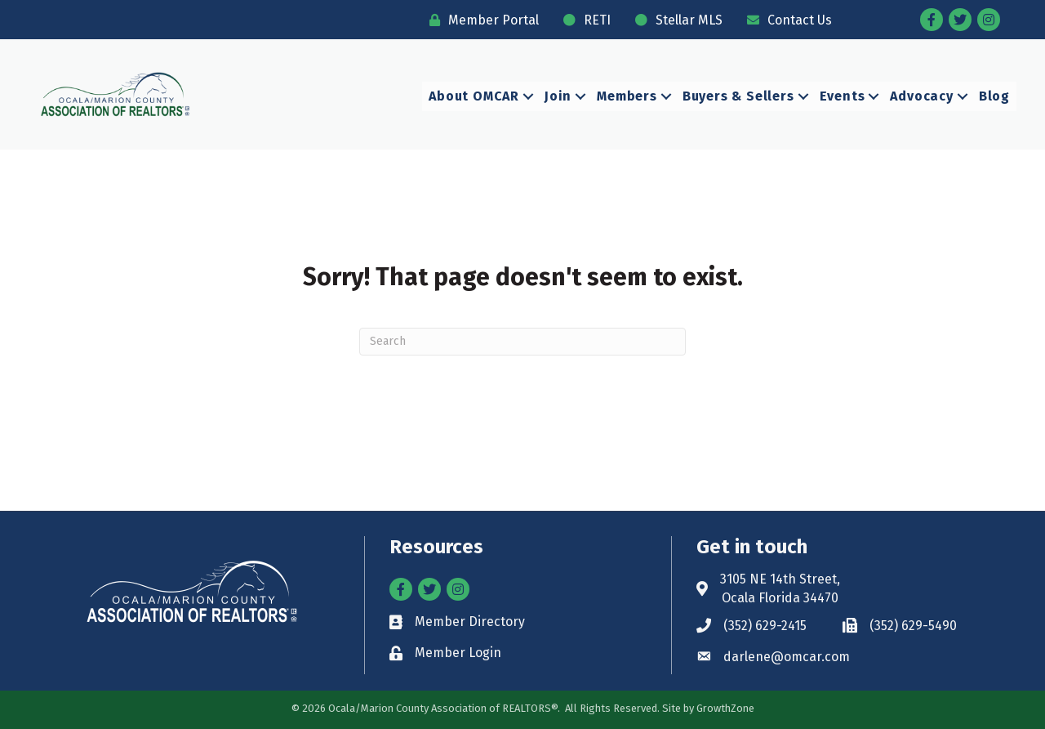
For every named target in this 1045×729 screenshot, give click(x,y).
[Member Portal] (480, 20)
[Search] (522, 342)
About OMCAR (474, 96)
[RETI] (583, 20)
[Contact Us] (785, 20)
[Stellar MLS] (675, 20)
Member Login (458, 652)
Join (558, 96)
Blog (994, 96)
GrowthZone (725, 708)
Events (842, 96)
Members (627, 96)
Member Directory (470, 621)
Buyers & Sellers (738, 96)
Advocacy (921, 96)
